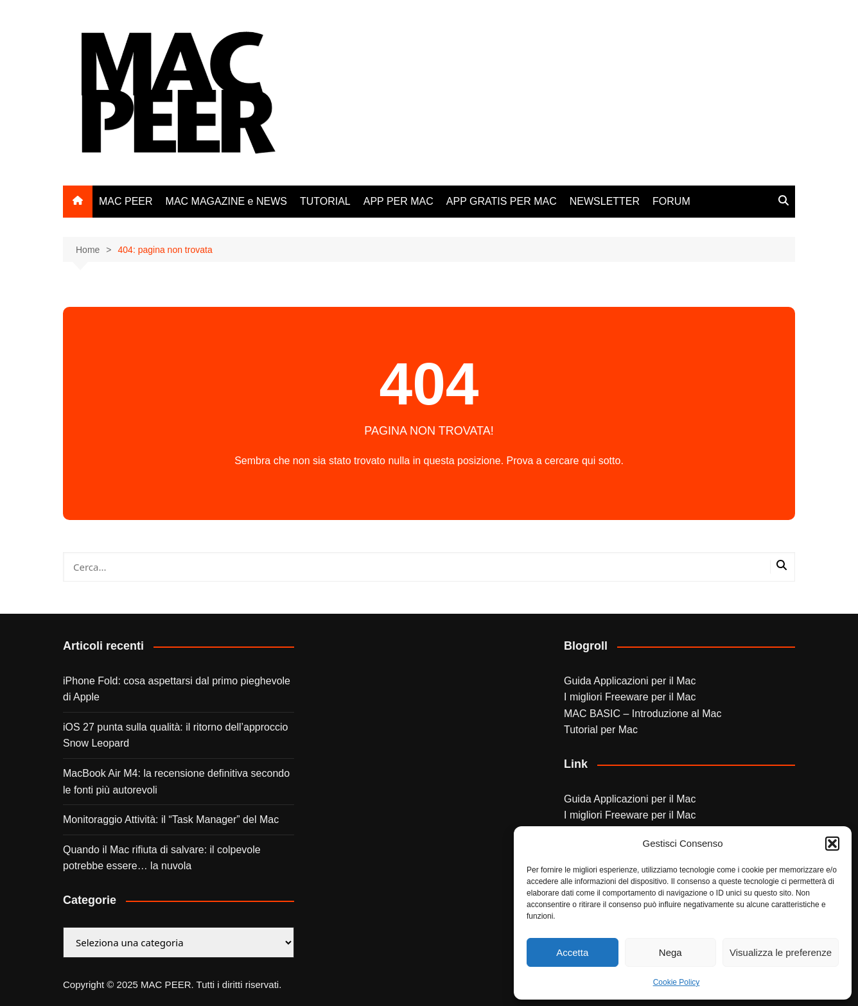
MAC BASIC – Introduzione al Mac (642, 713)
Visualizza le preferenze (781, 952)
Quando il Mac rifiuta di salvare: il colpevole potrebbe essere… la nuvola (162, 858)
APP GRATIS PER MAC (501, 201)
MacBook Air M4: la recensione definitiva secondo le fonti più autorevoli (176, 781)
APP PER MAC (398, 201)
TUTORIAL (325, 201)
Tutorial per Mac (601, 729)
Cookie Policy (676, 982)
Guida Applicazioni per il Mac (630, 680)
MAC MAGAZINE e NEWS (226, 201)
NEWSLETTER (605, 201)
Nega (670, 952)
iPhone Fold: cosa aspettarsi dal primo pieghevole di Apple (176, 689)
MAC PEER (126, 201)
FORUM (671, 201)
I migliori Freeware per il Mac (630, 696)
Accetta (572, 952)
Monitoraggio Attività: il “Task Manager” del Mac (171, 819)
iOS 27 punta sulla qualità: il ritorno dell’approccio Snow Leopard (175, 735)
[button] (832, 843)
